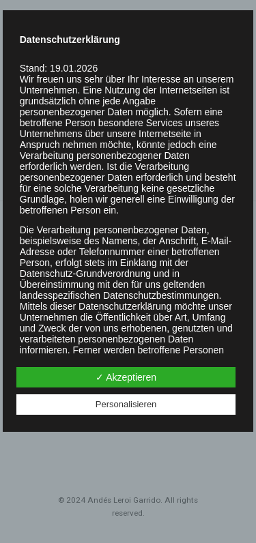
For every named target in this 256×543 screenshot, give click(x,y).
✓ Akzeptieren (126, 377)
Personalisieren (126, 404)
